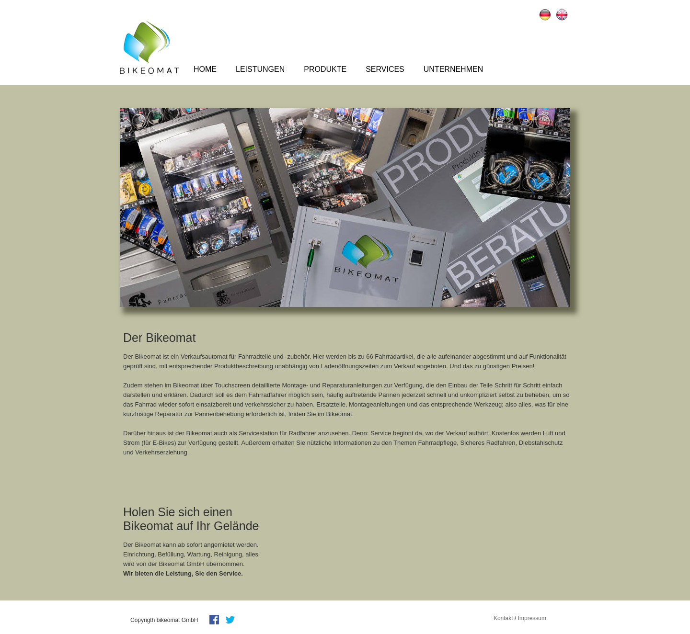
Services (385, 69)
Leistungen (260, 69)
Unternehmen (453, 69)
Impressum (532, 618)
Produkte (325, 69)
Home (205, 69)
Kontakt (503, 618)
